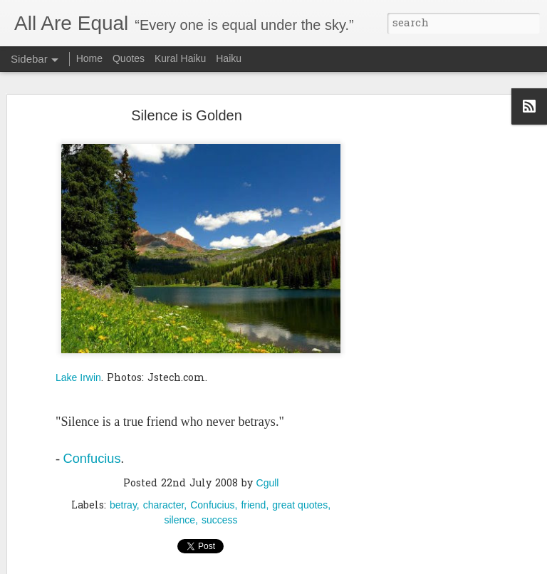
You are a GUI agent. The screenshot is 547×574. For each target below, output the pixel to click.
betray (123, 500)
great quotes (300, 500)
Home (89, 58)
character (163, 500)
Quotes (129, 58)
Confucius (92, 454)
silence (179, 515)
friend (253, 500)
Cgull (267, 478)
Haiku (228, 58)
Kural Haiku (180, 58)
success (220, 515)
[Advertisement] (424, 334)
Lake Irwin (78, 372)
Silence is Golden (186, 110)
